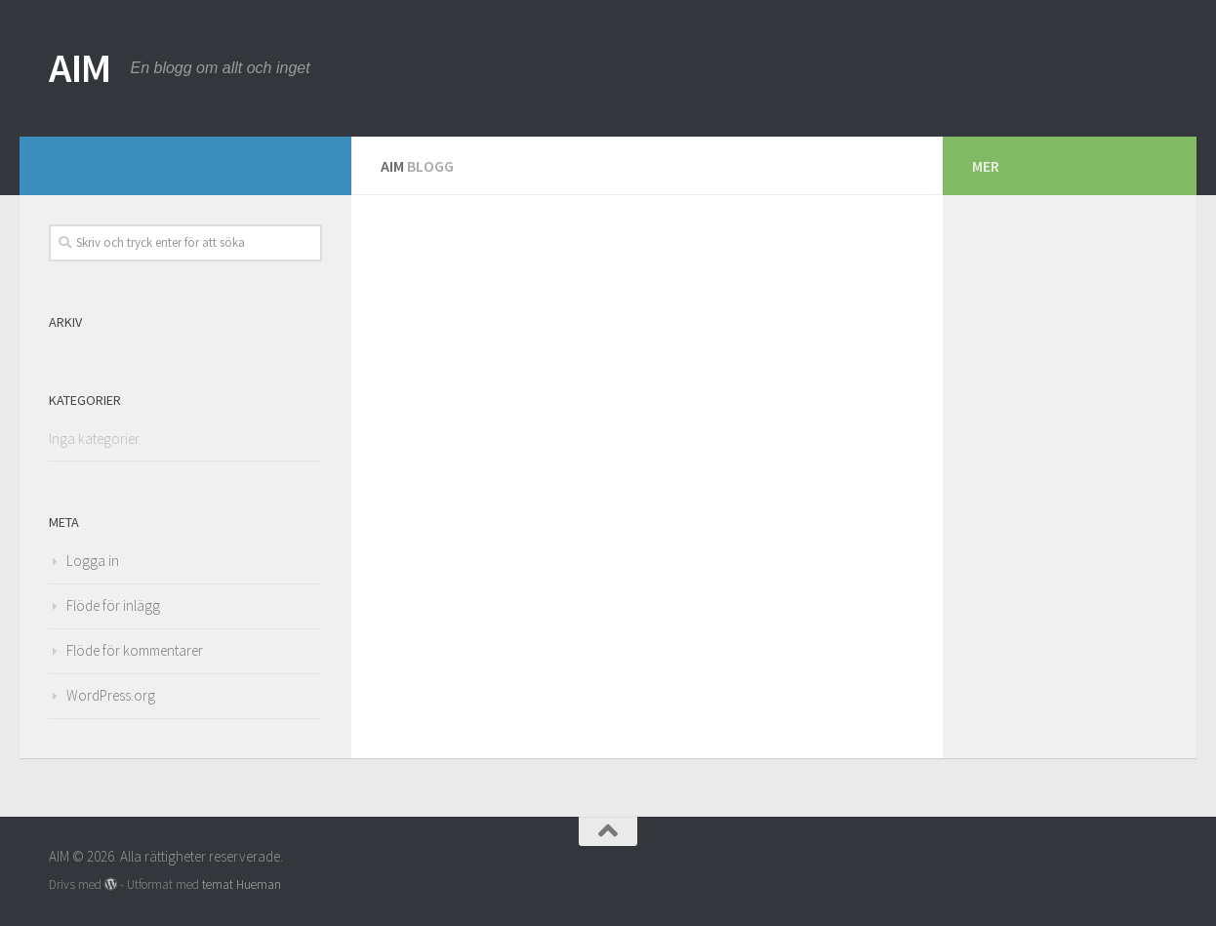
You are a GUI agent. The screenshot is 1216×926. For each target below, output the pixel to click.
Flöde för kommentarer (134, 650)
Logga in (92, 560)
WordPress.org (110, 695)
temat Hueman (241, 884)
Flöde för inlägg (113, 605)
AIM (80, 67)
